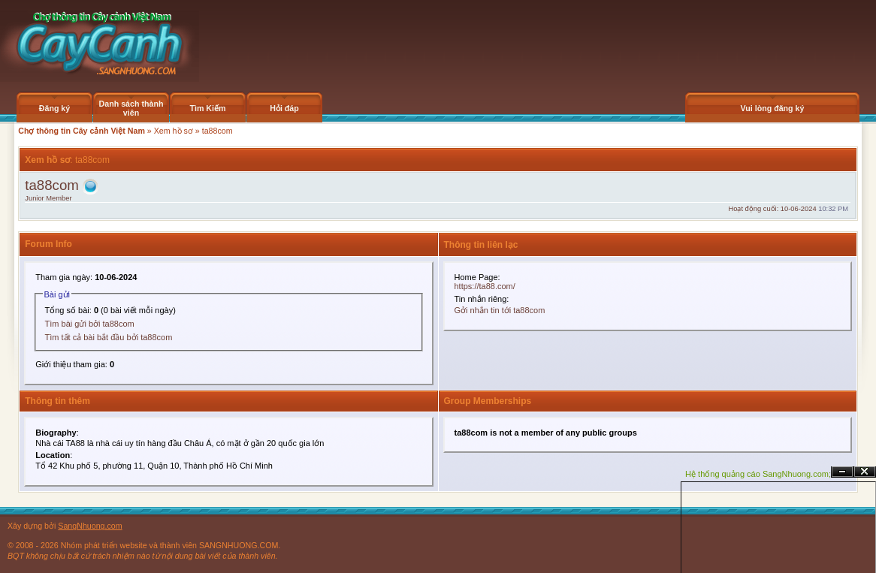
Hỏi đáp (284, 108)
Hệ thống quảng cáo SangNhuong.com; (758, 473)
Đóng (864, 472)
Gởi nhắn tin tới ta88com (500, 310)
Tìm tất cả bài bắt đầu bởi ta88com (109, 337)
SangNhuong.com (90, 525)
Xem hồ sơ (173, 130)
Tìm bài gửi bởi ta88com (89, 323)
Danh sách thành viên (131, 108)
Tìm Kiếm (207, 108)
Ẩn (842, 472)
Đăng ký (54, 108)
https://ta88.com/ (485, 286)
